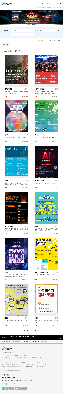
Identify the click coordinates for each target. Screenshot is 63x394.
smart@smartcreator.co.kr (11, 384)
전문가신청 (44, 342)
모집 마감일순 (48, 40)
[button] (60, 337)
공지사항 (4, 337)
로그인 (54, 3)
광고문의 (26, 342)
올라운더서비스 (35, 342)
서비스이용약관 (6, 342)
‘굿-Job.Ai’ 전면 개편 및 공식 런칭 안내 (20, 336)
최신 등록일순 (57, 40)
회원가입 (59, 3)
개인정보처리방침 (16, 342)
